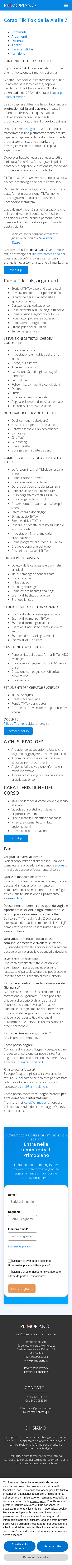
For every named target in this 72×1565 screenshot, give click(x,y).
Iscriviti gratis (21, 1288)
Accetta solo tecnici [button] (19, 1546)
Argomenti (19, 36)
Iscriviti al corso (18, 731)
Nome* (12, 1194)
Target (17, 45)
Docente (18, 41)
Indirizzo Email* (18, 1229)
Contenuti (19, 32)
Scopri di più (16, 270)
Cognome (14, 1211)
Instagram (30, 129)
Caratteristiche (22, 49)
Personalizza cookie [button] (36, 1557)
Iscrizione (18, 53)
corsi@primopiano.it (29, 1062)
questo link (14, 898)
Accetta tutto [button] (52, 1546)
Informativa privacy (19, 1246)
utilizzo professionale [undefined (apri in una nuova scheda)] (47, 254)
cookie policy (38, 1501)
